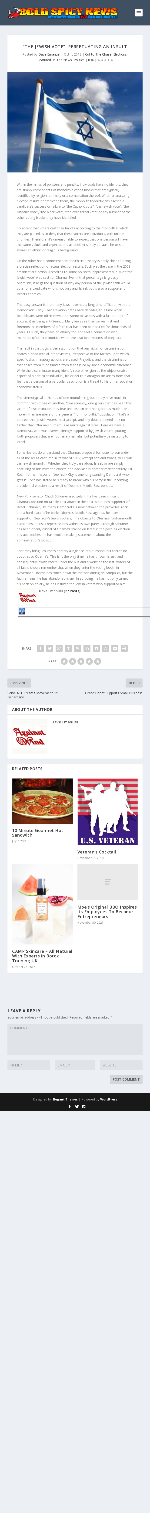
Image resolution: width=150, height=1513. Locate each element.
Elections (120, 54)
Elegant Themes (65, 1099)
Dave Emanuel (49, 54)
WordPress (108, 1099)
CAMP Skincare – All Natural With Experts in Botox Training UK (42, 955)
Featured (44, 60)
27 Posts (72, 591)
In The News (62, 60)
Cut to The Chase (98, 54)
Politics (79, 60)
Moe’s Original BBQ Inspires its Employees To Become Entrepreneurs (107, 911)
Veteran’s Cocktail (96, 852)
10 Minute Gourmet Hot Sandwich (37, 833)
